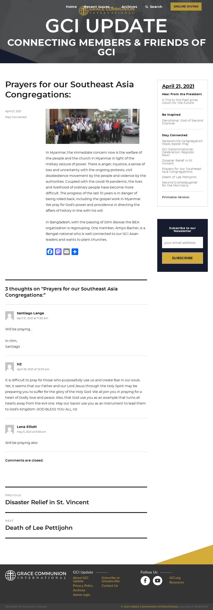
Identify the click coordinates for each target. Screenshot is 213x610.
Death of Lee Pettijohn (179, 177)
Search (153, 7)
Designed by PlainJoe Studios (26, 606)
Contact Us (110, 585)
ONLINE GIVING (186, 6)
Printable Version (176, 197)
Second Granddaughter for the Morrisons (180, 184)
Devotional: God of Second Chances (182, 122)
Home (71, 7)
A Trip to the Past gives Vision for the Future (180, 102)
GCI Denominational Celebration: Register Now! (178, 152)
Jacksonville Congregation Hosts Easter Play (182, 143)
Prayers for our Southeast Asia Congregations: (182, 170)
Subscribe (182, 258)
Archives (129, 7)
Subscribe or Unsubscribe (111, 579)
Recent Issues (98, 7)
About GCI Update (80, 579)
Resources (176, 582)
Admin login (81, 594)
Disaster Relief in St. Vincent (177, 162)
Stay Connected (16, 117)
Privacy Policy (83, 585)
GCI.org (175, 577)
